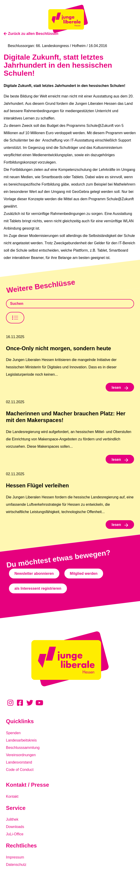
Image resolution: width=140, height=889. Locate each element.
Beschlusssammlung (23, 748)
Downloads (15, 827)
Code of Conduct (19, 770)
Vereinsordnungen (21, 755)
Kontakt (12, 796)
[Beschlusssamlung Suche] (70, 303)
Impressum (15, 857)
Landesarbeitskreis (21, 740)
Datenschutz (16, 865)
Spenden (13, 733)
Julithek (12, 819)
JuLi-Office (14, 834)
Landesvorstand (19, 762)
